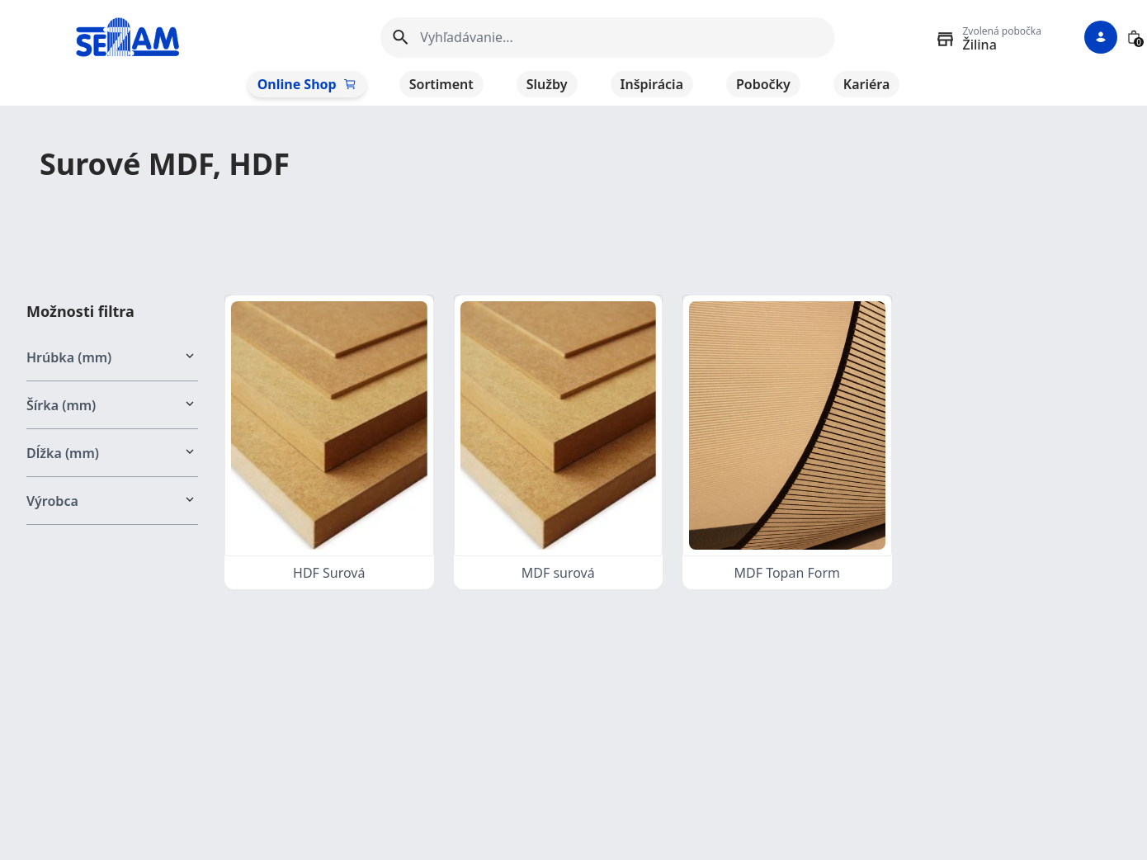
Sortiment (441, 84)
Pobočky (763, 84)
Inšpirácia (652, 84)
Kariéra (866, 84)
